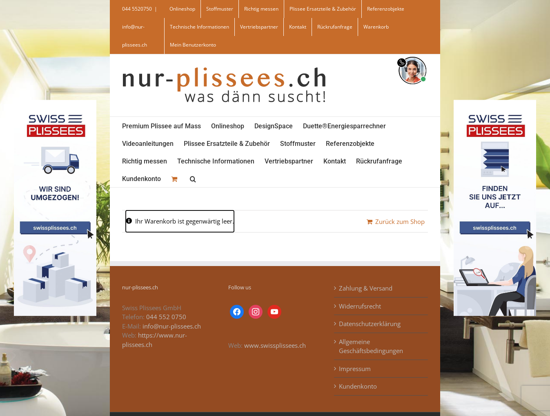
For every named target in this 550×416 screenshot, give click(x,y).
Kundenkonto (358, 386)
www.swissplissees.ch (275, 345)
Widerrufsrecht (360, 306)
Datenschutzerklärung (370, 324)
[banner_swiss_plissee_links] (55, 102)
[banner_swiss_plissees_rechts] (495, 102)
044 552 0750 (166, 317)
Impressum (355, 369)
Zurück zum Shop (400, 221)
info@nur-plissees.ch (172, 326)
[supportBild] (412, 55)
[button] (193, 178)
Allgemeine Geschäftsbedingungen (371, 346)
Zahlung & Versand (365, 288)
